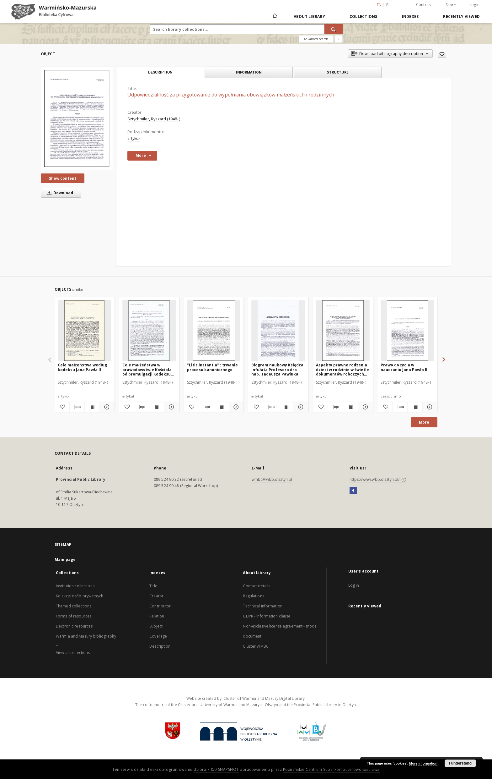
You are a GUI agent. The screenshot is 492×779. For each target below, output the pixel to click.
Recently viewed (461, 16)
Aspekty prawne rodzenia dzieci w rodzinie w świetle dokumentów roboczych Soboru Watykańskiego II (342, 369)
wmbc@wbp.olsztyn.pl (272, 479)
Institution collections (75, 586)
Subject (156, 626)
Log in (353, 585)
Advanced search (316, 39)
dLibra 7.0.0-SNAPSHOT (216, 769)
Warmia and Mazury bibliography (86, 636)
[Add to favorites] (442, 54)
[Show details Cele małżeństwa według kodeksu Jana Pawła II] (106, 407)
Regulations (253, 596)
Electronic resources (74, 626)
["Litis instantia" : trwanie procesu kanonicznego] (213, 330)
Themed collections (73, 606)
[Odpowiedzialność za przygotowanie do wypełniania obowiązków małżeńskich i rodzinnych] (77, 118)
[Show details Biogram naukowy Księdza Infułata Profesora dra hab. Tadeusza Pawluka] (299, 407)
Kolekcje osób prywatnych (79, 596)
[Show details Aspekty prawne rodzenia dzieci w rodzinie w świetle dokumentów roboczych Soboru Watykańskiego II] (364, 407)
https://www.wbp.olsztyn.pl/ (378, 479)
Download (59, 192)
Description (159, 646)
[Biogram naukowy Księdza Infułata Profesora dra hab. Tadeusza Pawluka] (278, 330)
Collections (363, 16)
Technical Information (262, 606)
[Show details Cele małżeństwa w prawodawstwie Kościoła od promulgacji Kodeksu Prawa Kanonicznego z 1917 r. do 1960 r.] (170, 407)
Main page (65, 559)
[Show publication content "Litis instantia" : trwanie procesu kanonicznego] (221, 407)
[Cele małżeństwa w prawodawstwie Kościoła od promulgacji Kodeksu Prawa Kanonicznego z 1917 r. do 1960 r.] (149, 330)
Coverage (158, 636)
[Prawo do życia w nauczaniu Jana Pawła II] (407, 330)
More (424, 422)
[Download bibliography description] (77, 407)
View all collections (73, 652)
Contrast (424, 4)
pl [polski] (388, 5)
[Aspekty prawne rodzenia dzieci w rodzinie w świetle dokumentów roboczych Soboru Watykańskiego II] (342, 330)
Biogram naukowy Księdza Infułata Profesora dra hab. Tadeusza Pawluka (277, 369)
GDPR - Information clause (266, 616)
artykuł (133, 138)
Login (474, 4)
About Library (309, 16)
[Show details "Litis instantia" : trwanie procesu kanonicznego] (235, 407)
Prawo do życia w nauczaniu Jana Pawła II (404, 367)
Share (451, 5)
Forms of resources (73, 616)
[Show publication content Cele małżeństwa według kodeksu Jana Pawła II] (92, 407)
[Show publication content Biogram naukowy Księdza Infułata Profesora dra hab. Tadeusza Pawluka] (285, 407)
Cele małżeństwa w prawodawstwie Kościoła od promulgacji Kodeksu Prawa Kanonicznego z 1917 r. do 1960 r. (147, 369)
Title (153, 586)
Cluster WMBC (255, 646)
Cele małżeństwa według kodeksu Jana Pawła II (82, 367)
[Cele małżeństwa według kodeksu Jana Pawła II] (84, 330)
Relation (156, 616)
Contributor (160, 606)
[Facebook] (353, 491)
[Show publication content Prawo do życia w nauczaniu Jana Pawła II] (415, 407)
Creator (156, 596)
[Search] (333, 29)
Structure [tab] (337, 72)
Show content (62, 178)
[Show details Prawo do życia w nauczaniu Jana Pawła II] (429, 407)
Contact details (256, 586)
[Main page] (274, 16)
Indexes (410, 16)
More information (423, 763)
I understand (460, 763)
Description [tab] (160, 72)
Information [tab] (249, 72)
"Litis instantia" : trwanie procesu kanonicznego (212, 367)
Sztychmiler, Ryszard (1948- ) (153, 119)
